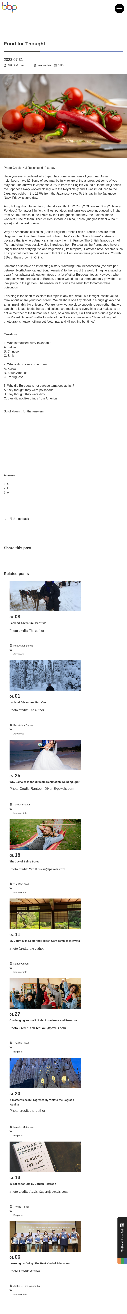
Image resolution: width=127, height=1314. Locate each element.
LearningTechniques (24, 1290)
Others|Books (20, 1210)
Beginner (18, 1051)
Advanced (18, 654)
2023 (61, 65)
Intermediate (44, 65)
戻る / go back (19, 518)
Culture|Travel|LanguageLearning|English (36, 809)
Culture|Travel (21, 649)
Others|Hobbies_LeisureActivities (31, 888)
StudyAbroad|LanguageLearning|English (35, 1047)
